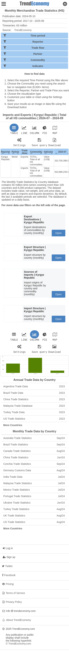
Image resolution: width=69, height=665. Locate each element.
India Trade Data (34, 479)
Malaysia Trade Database (34, 407)
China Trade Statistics (34, 401)
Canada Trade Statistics (34, 453)
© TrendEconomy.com (18, 645)
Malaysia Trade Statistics (34, 485)
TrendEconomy (22, 30)
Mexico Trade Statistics (34, 491)
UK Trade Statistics (34, 517)
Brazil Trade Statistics (34, 446)
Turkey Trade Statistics (34, 511)
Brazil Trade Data (34, 395)
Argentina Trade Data (34, 388)
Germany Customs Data (34, 472)
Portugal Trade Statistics (34, 498)
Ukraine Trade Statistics (34, 504)
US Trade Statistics (34, 420)
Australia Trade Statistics (34, 440)
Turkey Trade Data (34, 414)
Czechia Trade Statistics (34, 466)
